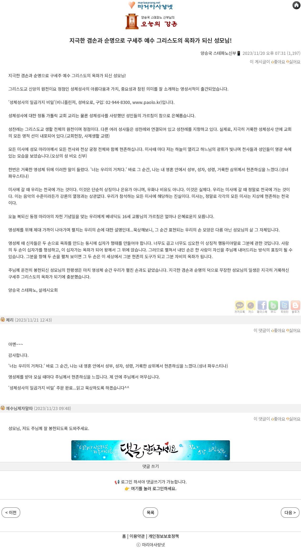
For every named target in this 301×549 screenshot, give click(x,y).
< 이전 (10, 512)
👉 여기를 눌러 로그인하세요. (150, 488)
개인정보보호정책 (163, 536)
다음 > (290, 512)
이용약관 (137, 536)
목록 (150, 512)
